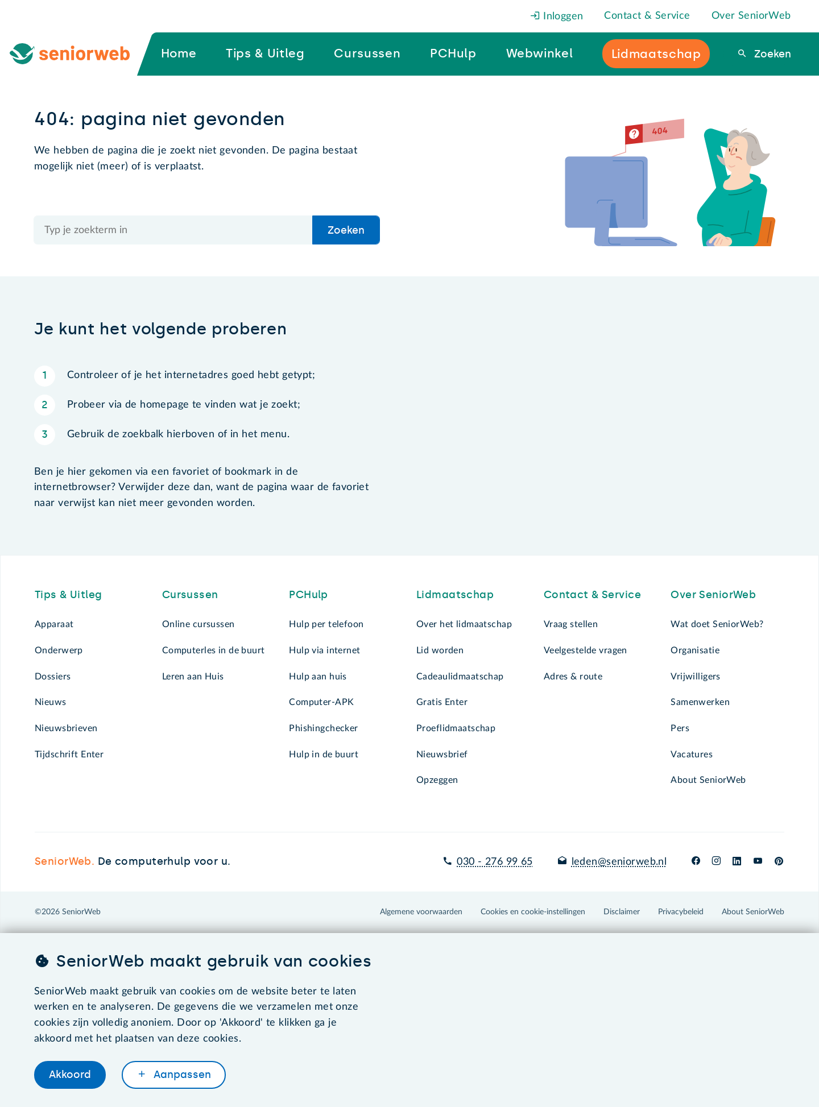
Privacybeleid (681, 912)
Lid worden (440, 650)
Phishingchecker (323, 728)
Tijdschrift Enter (69, 754)
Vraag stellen (571, 624)
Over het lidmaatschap (464, 624)
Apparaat (54, 624)
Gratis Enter (442, 702)
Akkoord (70, 1074)
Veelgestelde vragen (585, 650)
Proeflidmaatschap (455, 728)
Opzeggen (437, 780)
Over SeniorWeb (751, 16)
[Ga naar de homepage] (79, 54)
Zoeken (771, 54)
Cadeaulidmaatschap (460, 676)
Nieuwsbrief (442, 754)
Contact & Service (647, 16)
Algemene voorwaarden (421, 912)
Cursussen (190, 594)
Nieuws (51, 702)
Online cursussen (198, 624)
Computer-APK (321, 702)
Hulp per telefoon (326, 624)
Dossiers (53, 676)
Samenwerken (700, 702)
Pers (680, 728)
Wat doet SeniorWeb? (717, 624)
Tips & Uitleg (68, 594)
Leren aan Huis (193, 676)
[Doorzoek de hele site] (173, 230)
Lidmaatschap (455, 594)
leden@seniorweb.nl (619, 862)
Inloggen (557, 16)
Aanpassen (181, 1074)
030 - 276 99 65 (494, 862)
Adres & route (573, 676)
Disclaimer (621, 912)
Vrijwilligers (696, 676)
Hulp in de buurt (323, 754)
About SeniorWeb (708, 780)
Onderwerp (59, 650)
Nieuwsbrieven (66, 728)
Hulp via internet (324, 650)
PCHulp (308, 594)
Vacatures (692, 754)
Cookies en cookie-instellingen (533, 912)
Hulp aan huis (318, 676)
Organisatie (695, 650)
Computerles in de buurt (213, 650)
